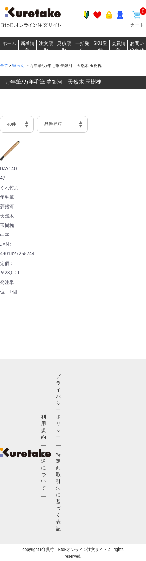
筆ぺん (18, 65)
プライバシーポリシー (58, 406)
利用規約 (43, 427)
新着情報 (28, 47)
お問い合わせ (137, 47)
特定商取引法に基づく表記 (58, 491)
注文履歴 (46, 47)
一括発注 (82, 47)
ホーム (9, 43)
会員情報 (119, 47)
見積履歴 (64, 47)
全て (4, 65)
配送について (43, 471)
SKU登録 (100, 47)
